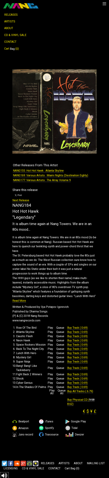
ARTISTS (9, 21)
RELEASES (11, 14)
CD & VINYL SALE (15, 35)
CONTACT (10, 41)
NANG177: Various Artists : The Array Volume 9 (42, 180)
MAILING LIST (96, 463)
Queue (60, 327)
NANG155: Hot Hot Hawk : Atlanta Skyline (38, 170)
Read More (19, 300)
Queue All (62, 392)
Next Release (20, 200)
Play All (52, 392)
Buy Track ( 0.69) (77, 327)
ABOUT (8, 28)
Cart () (11, 48)
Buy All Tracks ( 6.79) (80, 391)
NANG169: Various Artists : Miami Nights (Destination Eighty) (50, 175)
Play (50, 327)
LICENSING (11, 468)
